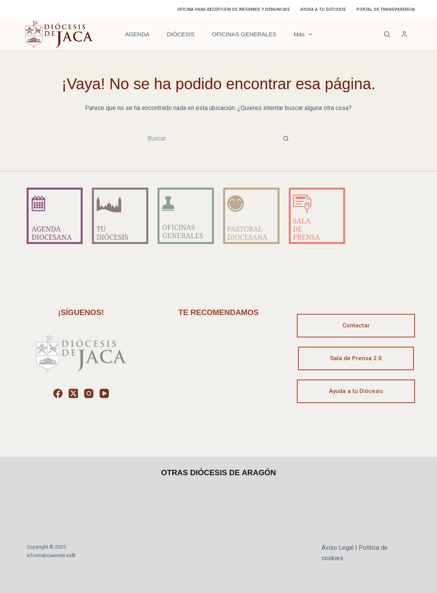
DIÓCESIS (181, 34)
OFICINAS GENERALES (244, 34)
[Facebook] (58, 393)
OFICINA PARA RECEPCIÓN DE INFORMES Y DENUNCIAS (233, 9)
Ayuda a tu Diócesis (356, 391)
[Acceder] (404, 34)
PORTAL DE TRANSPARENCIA (385, 9)
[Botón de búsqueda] (286, 138)
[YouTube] (104, 393)
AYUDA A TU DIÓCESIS (323, 9)
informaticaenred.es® (51, 555)
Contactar (356, 325)
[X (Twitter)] (73, 393)
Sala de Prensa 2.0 (356, 358)
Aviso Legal (338, 547)
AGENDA (137, 34)
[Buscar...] (208, 138)
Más (304, 34)
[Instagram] (88, 393)
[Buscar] (387, 34)
